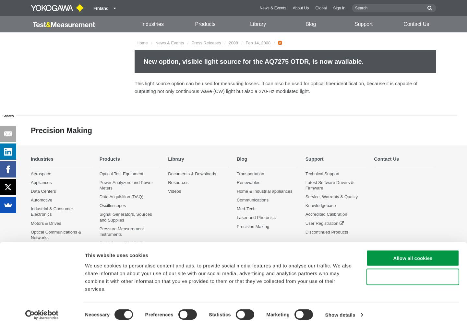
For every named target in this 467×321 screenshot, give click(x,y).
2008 (233, 42)
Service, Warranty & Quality (331, 196)
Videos (174, 191)
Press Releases (206, 42)
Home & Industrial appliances (265, 191)
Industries (152, 24)
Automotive (41, 200)
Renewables (248, 182)
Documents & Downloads (192, 173)
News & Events (273, 8)
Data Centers (43, 191)
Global (321, 8)
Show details (340, 308)
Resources (178, 182)
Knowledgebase (320, 205)
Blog (310, 24)
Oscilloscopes (113, 205)
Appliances (41, 182)
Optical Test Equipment (121, 173)
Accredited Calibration (326, 214)
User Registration (322, 223)
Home (142, 42)
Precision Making (253, 226)
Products (205, 24)
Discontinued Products (326, 232)
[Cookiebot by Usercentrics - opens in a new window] (42, 308)
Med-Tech (246, 208)
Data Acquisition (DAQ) (122, 196)
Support (363, 24)
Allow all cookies (413, 251)
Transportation (250, 173)
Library (258, 24)
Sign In (339, 8)
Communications (253, 200)
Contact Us (416, 24)
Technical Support (322, 173)
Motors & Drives (46, 223)
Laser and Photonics (256, 217)
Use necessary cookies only (412, 270)
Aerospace (41, 173)
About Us (301, 8)
